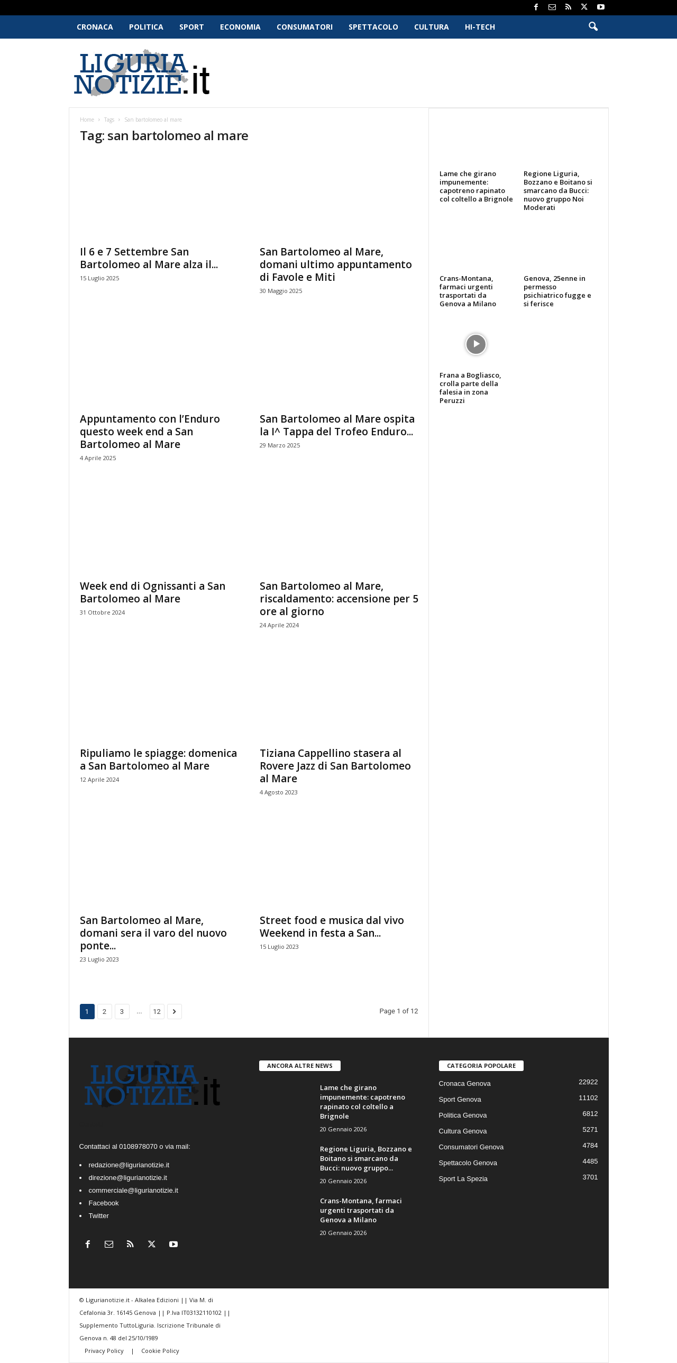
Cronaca (95, 27)
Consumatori (305, 27)
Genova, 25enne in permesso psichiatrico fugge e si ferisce (557, 290)
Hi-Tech (480, 27)
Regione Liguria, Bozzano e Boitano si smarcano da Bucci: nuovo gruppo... (366, 1158)
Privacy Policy (105, 1351)
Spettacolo (373, 27)
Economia (240, 27)
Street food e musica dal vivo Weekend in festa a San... (332, 926)
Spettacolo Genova (468, 1163)
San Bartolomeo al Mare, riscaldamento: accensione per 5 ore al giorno (339, 598)
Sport (191, 27)
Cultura (431, 27)
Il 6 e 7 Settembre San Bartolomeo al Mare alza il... (149, 258)
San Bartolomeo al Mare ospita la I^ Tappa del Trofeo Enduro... (337, 425)
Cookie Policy (160, 1351)
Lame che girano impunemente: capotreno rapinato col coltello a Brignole (476, 186)
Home (87, 119)
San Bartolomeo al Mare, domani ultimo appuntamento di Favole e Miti (336, 264)
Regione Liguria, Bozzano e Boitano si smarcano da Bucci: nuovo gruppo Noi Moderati (558, 190)
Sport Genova (460, 1099)
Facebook (104, 1203)
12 (157, 1012)
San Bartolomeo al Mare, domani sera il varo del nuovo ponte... (153, 933)
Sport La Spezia (463, 1179)
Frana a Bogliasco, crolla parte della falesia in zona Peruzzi (470, 387)
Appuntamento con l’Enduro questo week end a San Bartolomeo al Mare (150, 431)
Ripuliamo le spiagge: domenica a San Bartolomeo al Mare (158, 759)
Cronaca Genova (465, 1083)
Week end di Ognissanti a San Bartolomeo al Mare (152, 592)
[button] (593, 27)
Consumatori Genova (471, 1147)
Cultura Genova (463, 1131)
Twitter (99, 1216)
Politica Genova (463, 1115)
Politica (146, 27)
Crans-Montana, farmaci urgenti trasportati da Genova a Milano (468, 290)
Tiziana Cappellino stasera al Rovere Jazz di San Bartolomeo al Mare (335, 765)
